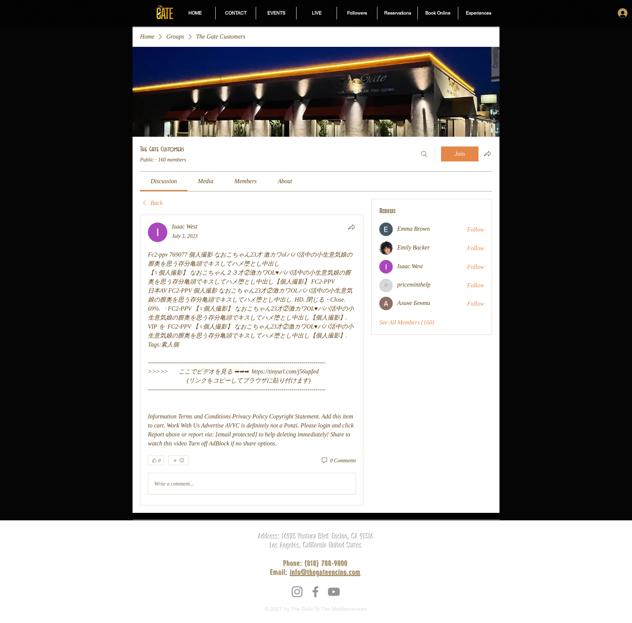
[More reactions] (178, 460)
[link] (164, 181)
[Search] (424, 153)
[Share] (351, 227)
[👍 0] (156, 460)
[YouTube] (333, 591)
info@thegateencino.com (325, 572)
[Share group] (487, 153)
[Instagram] (297, 591)
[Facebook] (315, 591)
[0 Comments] (338, 461)
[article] (252, 360)
